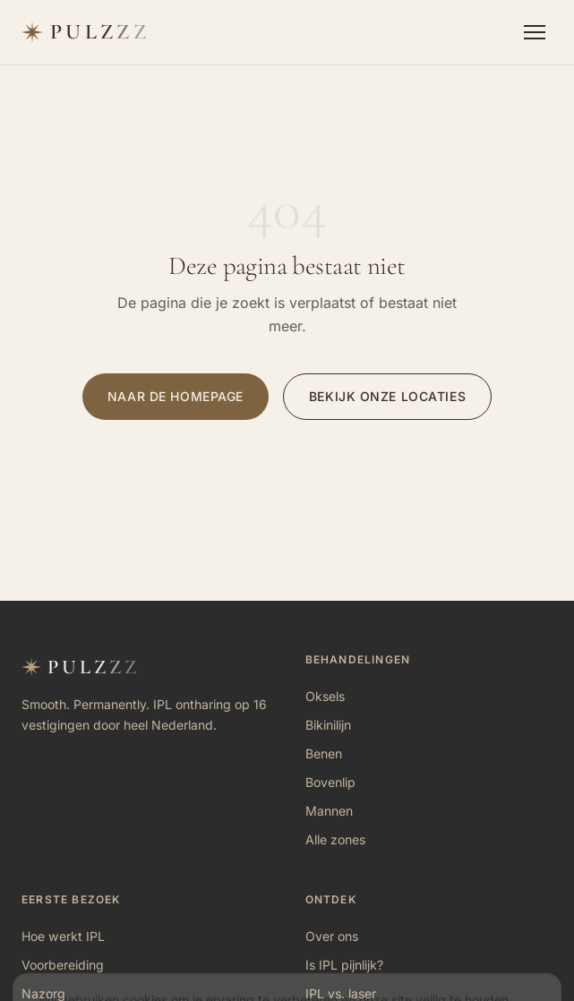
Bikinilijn (328, 724)
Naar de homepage (175, 396)
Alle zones (335, 839)
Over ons (331, 936)
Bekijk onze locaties (387, 396)
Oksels (325, 696)
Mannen (329, 810)
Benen (323, 753)
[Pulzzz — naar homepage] (85, 32)
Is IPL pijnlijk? (344, 964)
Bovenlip (330, 782)
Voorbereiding (62, 964)
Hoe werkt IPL (63, 936)
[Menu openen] (535, 32)
